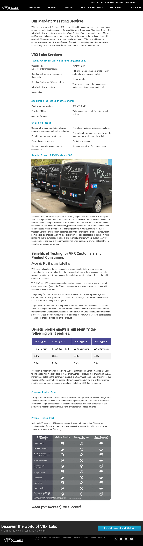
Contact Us (135, 7)
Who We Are (53, 7)
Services (69, 7)
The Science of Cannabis (91, 7)
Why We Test (35, 7)
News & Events (117, 7)
